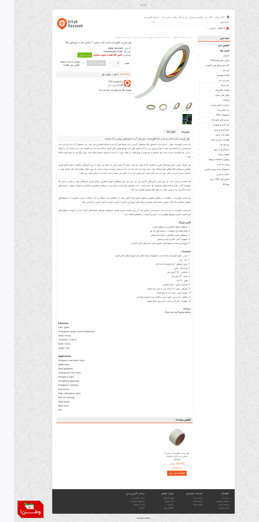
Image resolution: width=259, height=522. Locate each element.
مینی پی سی (210, 80)
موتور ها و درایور (208, 134)
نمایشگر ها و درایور (207, 149)
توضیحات (171, 132)
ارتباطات (212, 100)
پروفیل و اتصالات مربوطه (205, 159)
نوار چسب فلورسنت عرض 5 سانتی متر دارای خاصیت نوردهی (163, 456)
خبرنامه (128, 507)
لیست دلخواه (125, 504)
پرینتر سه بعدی (209, 164)
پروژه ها (212, 184)
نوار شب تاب (90, 90)
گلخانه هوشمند (209, 75)
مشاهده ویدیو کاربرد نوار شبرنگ (164, 312)
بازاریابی (156, 504)
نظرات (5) (157, 132)
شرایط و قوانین (209, 501)
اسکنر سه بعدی (209, 174)
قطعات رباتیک (209, 154)
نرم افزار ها (210, 144)
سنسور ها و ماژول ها (206, 119)
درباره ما (212, 498)
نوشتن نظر (92, 74)
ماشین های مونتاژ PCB (206, 60)
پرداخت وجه (210, 504)
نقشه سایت (184, 504)
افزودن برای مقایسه (58, 65)
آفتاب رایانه (205, 17)
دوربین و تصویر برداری (206, 105)
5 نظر (102, 74)
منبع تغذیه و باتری (207, 129)
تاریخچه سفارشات (123, 501)
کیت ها (212, 70)
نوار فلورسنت (101, 90)
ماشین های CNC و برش (205, 179)
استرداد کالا (184, 501)
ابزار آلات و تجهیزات (207, 124)
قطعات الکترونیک (208, 90)
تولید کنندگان (154, 498)
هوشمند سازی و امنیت (206, 139)
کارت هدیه (155, 501)
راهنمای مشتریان (182, 17)
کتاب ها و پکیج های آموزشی (203, 65)
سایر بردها (211, 85)
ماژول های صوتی (208, 95)
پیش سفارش (70, 55)
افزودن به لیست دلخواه (56, 61)
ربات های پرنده (209, 110)
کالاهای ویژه (155, 507)
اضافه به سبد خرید (163, 473)
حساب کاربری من (124, 498)
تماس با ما (152, 17)
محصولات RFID (208, 115)
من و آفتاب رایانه (166, 17)
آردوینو (212, 55)
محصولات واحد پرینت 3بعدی (203, 169)
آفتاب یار (195, 17)
